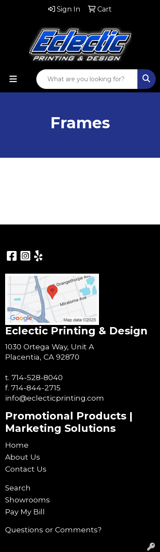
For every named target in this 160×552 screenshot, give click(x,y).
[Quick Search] (87, 79)
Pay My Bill (25, 511)
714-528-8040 (37, 377)
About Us (22, 456)
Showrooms (27, 499)
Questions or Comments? (53, 529)
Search (18, 487)
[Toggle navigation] (13, 79)
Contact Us (26, 468)
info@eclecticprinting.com (54, 397)
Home (17, 444)
